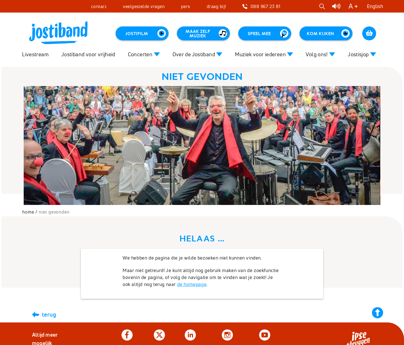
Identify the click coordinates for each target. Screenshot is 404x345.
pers (185, 6)
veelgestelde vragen (144, 6)
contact (98, 6)
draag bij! (216, 6)
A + (353, 6)
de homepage (192, 284)
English (375, 6)
